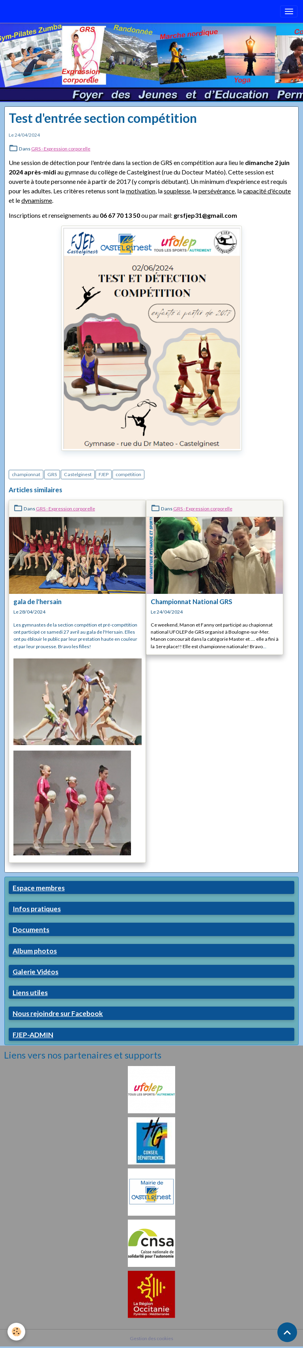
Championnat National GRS (191, 602)
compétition (128, 474)
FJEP (103, 474)
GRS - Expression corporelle (60, 149)
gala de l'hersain (37, 602)
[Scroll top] (287, 1332)
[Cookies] (17, 1332)
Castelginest (78, 474)
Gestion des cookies (151, 1338)
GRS (52, 474)
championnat (26, 474)
